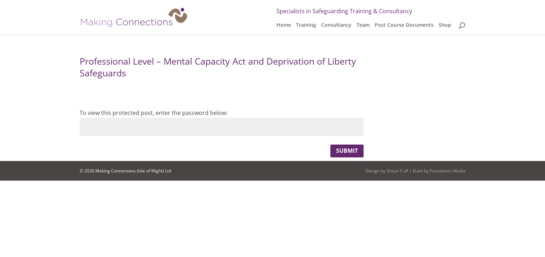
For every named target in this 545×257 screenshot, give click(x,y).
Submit (347, 151)
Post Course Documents (404, 25)
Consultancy (336, 25)
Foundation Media (447, 171)
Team (363, 25)
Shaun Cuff (397, 171)
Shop (445, 25)
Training (306, 25)
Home (283, 25)
